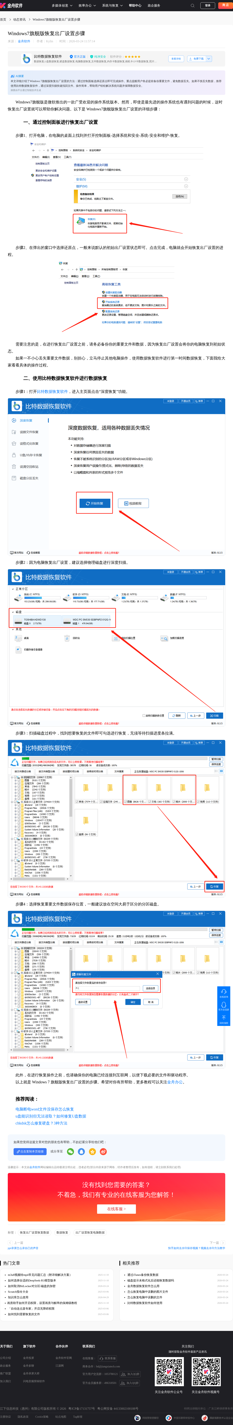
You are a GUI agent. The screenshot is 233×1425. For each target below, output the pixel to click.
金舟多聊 (28, 1365)
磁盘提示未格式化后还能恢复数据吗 (149, 1280)
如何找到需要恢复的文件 (22, 1314)
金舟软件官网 (64, 1358)
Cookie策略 (42, 1416)
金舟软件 (19, 41)
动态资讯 (19, 19)
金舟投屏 (28, 1358)
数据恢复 (62, 1232)
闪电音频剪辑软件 (34, 1381)
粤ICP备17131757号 (81, 1408)
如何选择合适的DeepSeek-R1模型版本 (30, 1280)
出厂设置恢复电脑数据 (90, 1232)
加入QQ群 (130, 1374)
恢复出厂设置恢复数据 (34, 1232)
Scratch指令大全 (16, 1291)
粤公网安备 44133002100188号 (117, 1408)
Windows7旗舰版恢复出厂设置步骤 (56, 19)
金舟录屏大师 (31, 1373)
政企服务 (154, 5)
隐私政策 (23, 1416)
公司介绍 (5, 1358)
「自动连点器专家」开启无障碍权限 (30, 1308)
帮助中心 (135, 5)
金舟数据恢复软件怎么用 (141, 1286)
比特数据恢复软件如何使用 (143, 1303)
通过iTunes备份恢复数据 (141, 1274)
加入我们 (5, 1381)
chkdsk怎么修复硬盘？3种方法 (41, 1123)
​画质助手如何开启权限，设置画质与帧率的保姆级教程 (41, 1303)
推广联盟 (5, 1373)
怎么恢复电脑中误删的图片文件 (146, 1291)
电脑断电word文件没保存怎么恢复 (45, 1109)
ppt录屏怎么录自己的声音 (23, 1248)
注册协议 (5, 1416)
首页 (3, 19)
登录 (207, 5)
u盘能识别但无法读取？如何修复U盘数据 (51, 1116)
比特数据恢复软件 (52, 391)
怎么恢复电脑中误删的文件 (143, 1297)
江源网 (60, 1365)
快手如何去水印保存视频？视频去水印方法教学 (196, 1248)
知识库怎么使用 (16, 1297)
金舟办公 (175, 1082)
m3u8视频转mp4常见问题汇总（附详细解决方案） (38, 1274)
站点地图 (60, 1416)
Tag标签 (78, 1416)
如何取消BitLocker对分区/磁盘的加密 (30, 1286)
